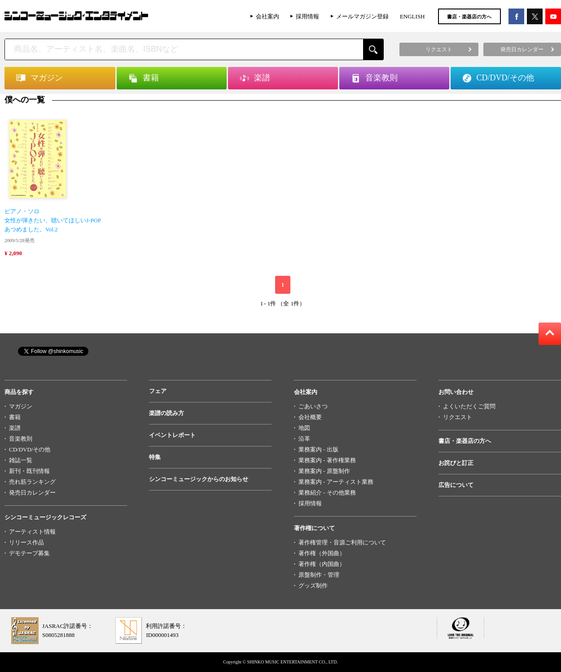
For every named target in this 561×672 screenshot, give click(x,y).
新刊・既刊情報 (29, 471)
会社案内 (267, 16)
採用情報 (307, 16)
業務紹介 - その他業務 (327, 492)
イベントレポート (172, 435)
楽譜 (15, 427)
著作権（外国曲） (321, 553)
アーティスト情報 (32, 531)
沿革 (304, 438)
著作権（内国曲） (321, 564)
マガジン (20, 406)
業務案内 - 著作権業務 (327, 460)
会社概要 (310, 417)
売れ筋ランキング (32, 481)
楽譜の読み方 (166, 413)
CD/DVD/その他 (29, 449)
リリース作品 (26, 542)
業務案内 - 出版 (318, 449)
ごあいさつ (313, 406)
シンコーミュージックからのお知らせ (198, 479)
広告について (455, 485)
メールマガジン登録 (362, 16)
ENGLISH (412, 16)
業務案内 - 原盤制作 (324, 471)
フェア (158, 391)
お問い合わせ (455, 392)
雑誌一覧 (20, 460)
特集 (155, 457)
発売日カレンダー (32, 492)
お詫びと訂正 (455, 463)
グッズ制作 (313, 585)
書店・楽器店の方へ (469, 16)
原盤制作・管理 (318, 574)
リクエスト (457, 417)
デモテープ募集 (29, 553)
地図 (304, 427)
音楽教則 (20, 438)
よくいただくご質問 (469, 406)
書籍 (15, 417)
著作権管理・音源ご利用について (342, 542)
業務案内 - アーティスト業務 (335, 481)
